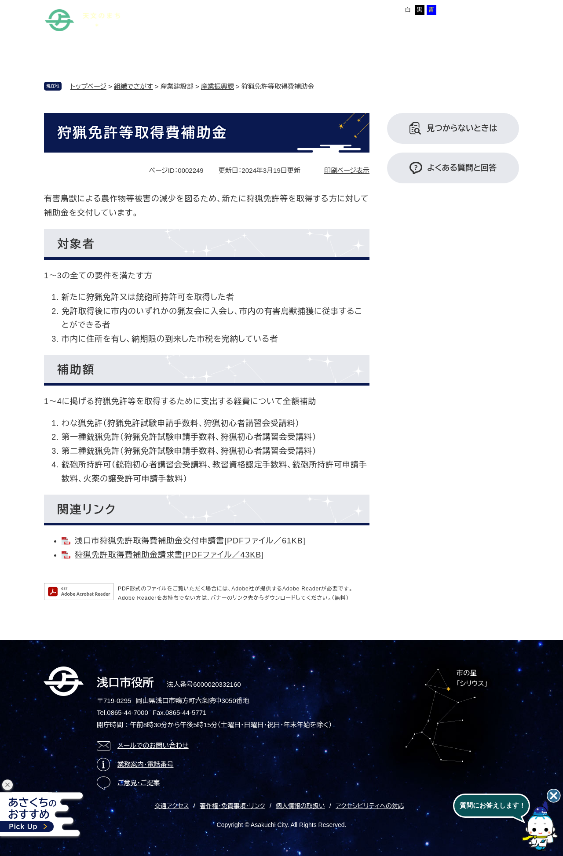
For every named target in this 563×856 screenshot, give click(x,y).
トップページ (88, 86)
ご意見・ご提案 (138, 783)
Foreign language (257, 8)
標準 (332, 10)
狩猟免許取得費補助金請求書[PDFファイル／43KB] (169, 554)
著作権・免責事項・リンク (232, 805)
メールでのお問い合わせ (153, 745)
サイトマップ (205, 8)
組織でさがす (133, 86)
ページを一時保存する (489, 9)
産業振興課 (217, 86)
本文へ (169, 8)
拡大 (349, 10)
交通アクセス (171, 805)
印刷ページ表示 (346, 170)
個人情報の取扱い (300, 805)
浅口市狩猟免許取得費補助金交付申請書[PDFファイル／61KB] (190, 540)
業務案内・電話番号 (145, 764)
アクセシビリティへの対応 (370, 805)
